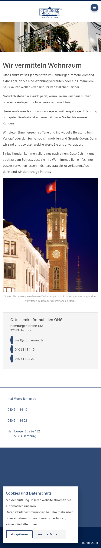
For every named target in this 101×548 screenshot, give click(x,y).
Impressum (90, 543)
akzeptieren (19, 534)
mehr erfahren (51, 535)
